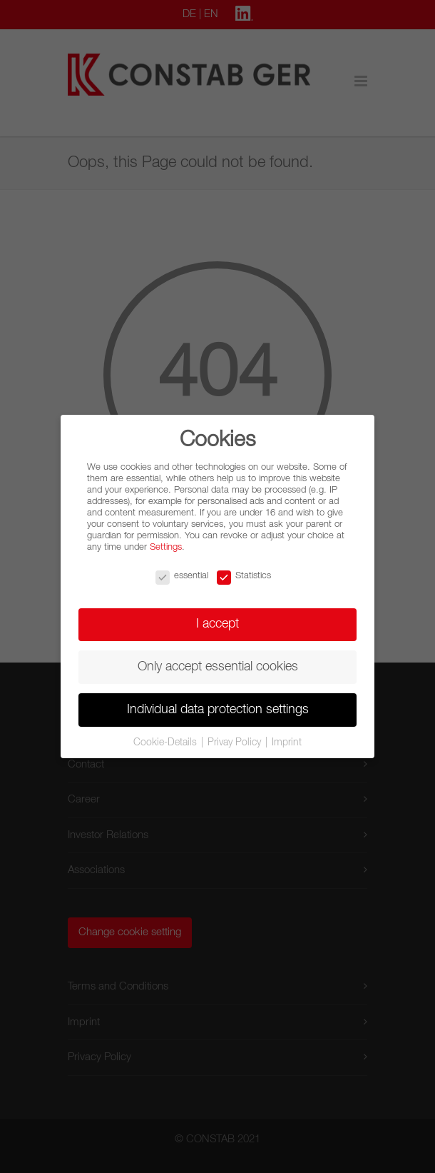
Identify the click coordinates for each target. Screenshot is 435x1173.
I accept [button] (217, 624)
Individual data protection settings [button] (218, 709)
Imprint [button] (287, 742)
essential (181, 576)
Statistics (244, 576)
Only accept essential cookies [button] (218, 666)
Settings (166, 547)
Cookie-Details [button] (166, 742)
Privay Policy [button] (236, 742)
